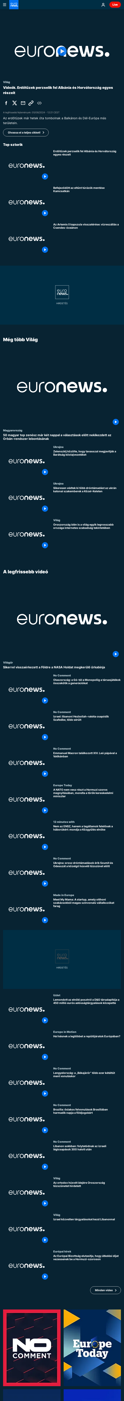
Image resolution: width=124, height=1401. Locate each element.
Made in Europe (63, 894)
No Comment (62, 675)
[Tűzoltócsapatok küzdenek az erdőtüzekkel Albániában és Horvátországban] (87, 166)
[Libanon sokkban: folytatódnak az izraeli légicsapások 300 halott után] (87, 1158)
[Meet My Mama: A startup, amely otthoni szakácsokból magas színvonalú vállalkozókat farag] (87, 911)
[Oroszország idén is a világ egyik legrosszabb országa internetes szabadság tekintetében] (87, 537)
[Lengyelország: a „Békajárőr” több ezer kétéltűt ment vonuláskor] (87, 1085)
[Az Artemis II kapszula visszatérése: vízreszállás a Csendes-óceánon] (87, 239)
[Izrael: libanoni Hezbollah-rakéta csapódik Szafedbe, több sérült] (87, 728)
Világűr (8, 662)
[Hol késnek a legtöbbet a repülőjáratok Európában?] (87, 1048)
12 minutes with (64, 821)
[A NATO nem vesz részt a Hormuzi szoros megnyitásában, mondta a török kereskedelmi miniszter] (87, 802)
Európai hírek (62, 1251)
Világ (56, 520)
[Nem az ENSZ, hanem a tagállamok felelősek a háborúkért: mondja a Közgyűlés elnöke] (87, 838)
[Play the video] (62, 51)
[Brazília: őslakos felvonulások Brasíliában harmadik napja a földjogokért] (87, 1121)
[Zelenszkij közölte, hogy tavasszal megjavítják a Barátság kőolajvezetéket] (87, 463)
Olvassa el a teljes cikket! (24, 132)
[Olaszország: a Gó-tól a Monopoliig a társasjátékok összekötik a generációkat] (87, 692)
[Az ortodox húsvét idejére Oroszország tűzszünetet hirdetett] (87, 1195)
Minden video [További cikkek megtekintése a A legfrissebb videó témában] (104, 1290)
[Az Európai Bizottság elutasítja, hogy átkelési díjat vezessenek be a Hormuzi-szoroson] (87, 1268)
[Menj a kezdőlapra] (13, 4)
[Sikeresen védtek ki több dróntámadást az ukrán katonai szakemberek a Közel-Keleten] (87, 500)
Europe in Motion (64, 1031)
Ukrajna (58, 447)
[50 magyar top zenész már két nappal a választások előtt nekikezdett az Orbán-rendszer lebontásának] (62, 437)
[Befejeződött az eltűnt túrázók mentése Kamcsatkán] (87, 202)
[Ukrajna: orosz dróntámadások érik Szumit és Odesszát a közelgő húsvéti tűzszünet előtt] (87, 875)
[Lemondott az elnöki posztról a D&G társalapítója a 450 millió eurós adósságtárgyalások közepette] (87, 1012)
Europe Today (62, 785)
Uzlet (56, 995)
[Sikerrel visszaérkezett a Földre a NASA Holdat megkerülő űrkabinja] (62, 667)
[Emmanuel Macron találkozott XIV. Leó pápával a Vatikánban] (87, 765)
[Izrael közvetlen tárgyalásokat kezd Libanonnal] (87, 1231)
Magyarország (12, 430)
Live (115, 4)
